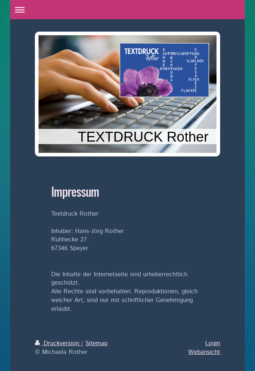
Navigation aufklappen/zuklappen (127, 9)
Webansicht (204, 352)
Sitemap (96, 343)
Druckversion (58, 343)
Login (212, 343)
